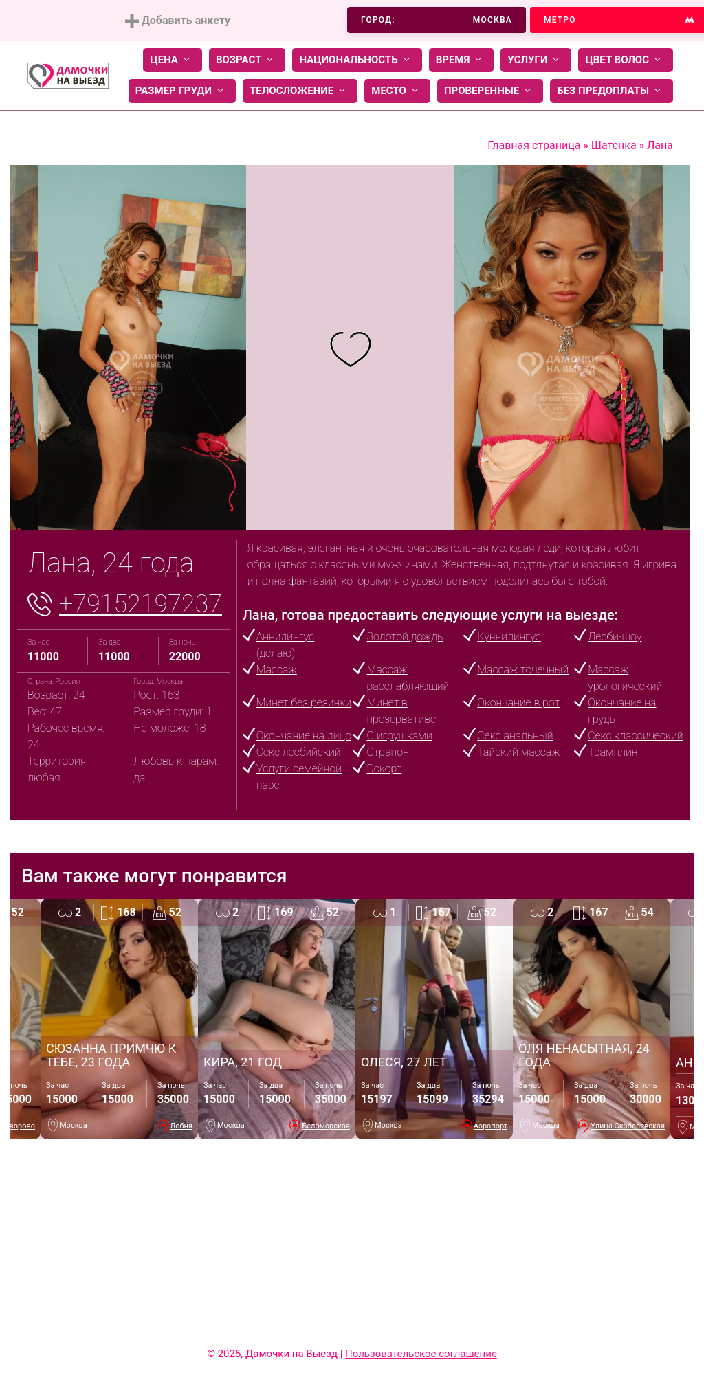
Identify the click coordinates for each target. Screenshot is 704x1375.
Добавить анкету (177, 21)
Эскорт (384, 768)
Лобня (181, 1125)
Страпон (387, 752)
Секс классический (635, 735)
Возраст (247, 60)
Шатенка (614, 145)
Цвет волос (625, 60)
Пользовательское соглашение (421, 1354)
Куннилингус (508, 636)
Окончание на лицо (303, 735)
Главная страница (533, 145)
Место (397, 91)
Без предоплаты (611, 91)
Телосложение (300, 91)
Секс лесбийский (298, 752)
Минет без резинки (303, 702)
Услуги (535, 60)
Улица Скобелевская (628, 1125)
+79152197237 (140, 604)
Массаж (276, 669)
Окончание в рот (518, 702)
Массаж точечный (523, 669)
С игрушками (399, 735)
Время (461, 60)
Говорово (18, 1125)
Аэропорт (490, 1125)
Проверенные (490, 91)
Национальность (357, 60)
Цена (172, 60)
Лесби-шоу (614, 636)
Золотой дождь (404, 636)
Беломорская (326, 1125)
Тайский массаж (518, 752)
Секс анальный (515, 735)
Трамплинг (615, 752)
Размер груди (182, 91)
